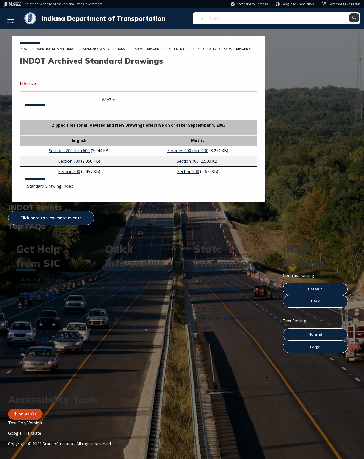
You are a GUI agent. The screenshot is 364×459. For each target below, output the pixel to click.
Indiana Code (210, 308)
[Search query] (315, 18)
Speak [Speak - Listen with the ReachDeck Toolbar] (24, 413)
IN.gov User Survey (127, 279)
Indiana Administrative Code (224, 317)
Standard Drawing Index (50, 185)
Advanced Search (125, 288)
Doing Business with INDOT (56, 48)
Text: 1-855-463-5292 (40, 349)
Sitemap (117, 308)
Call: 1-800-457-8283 (39, 339)
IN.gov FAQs (120, 317)
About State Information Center (43, 281)
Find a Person (33, 320)
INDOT (24, 48)
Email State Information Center (42, 308)
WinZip (108, 99)
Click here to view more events (51, 217)
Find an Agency (34, 330)
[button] (249, 4)
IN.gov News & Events (218, 288)
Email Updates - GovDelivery (224, 298)
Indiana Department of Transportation (101, 18)
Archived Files (179, 48)
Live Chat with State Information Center (39, 294)
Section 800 (69, 171)
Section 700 (69, 160)
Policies (116, 298)
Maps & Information (217, 279)
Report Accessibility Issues (308, 366)
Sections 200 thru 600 (69, 150)
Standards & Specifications (104, 48)
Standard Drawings (147, 48)
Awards (205, 327)
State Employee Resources (134, 327)
